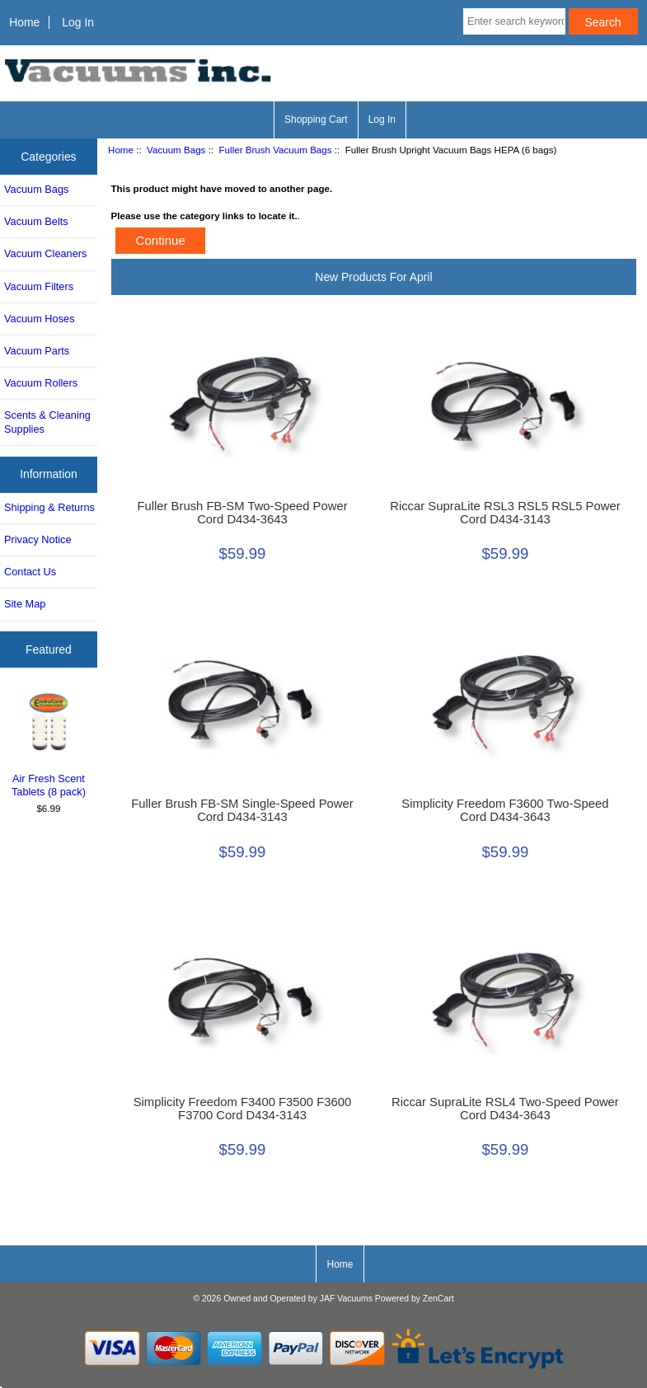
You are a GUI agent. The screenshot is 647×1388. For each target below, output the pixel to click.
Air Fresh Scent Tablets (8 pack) (49, 744)
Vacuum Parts (36, 351)
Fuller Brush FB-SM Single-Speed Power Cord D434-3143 (242, 810)
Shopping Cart (316, 119)
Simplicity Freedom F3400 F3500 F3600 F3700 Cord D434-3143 (243, 1108)
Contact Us (30, 571)
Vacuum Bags (176, 149)
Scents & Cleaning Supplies (47, 421)
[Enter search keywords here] (514, 21)
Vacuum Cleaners (45, 253)
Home (24, 22)
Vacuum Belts (36, 221)
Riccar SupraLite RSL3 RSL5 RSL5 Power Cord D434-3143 (505, 512)
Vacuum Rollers (40, 383)
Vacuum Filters (38, 286)
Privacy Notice (37, 539)
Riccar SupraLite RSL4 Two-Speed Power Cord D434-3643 (505, 1108)
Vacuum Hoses (39, 318)
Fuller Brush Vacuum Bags (275, 149)
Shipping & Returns (49, 507)
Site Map (24, 604)
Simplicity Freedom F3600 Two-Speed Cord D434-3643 (504, 810)
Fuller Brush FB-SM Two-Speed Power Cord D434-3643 (242, 512)
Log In (78, 22)
